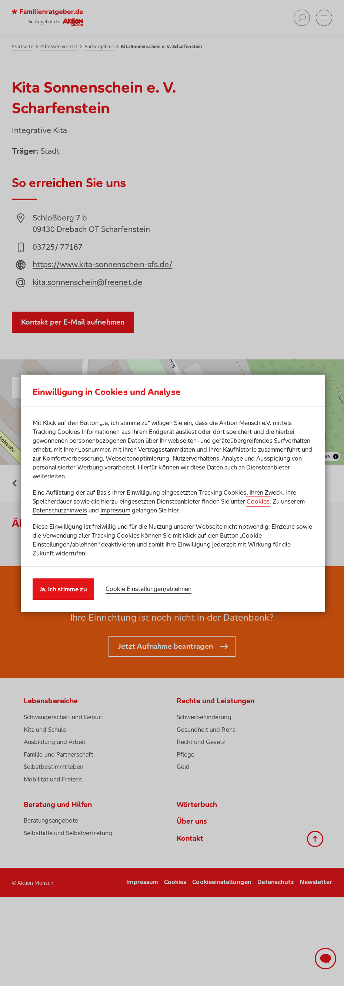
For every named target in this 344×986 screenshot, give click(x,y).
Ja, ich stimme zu (63, 589)
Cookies (258, 501)
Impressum (115, 510)
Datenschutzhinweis (60, 510)
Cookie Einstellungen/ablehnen (149, 589)
